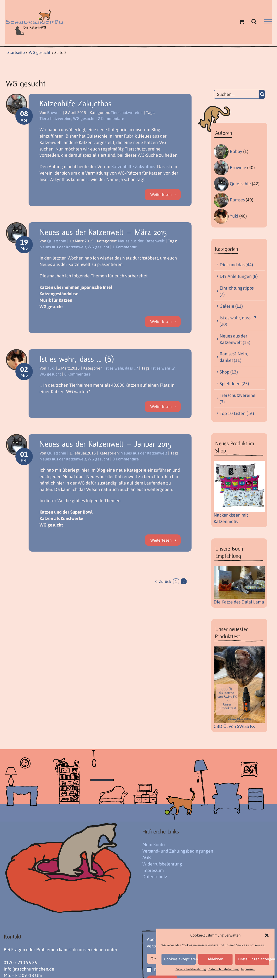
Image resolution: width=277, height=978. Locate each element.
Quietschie (56, 241)
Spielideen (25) (234, 383)
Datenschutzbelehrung (191, 969)
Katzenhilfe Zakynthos (76, 104)
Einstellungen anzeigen (253, 959)
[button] (266, 935)
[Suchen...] (236, 94)
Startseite (16, 52)
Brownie (54, 112)
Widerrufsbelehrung (162, 863)
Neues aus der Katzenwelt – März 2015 (103, 232)
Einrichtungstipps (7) (237, 291)
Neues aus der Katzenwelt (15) (235, 339)
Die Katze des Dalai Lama (239, 601)
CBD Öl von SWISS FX (234, 726)
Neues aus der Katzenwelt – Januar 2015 (105, 444)
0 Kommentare (77, 374)
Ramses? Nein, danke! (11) (234, 357)
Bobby (236, 151)
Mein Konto (153, 844)
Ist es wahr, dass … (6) (77, 359)
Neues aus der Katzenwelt (141, 241)
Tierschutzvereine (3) (237, 398)
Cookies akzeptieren (180, 959)
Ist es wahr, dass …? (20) (238, 321)
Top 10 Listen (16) (237, 413)
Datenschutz (154, 876)
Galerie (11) (231, 306)
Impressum (248, 969)
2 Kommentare (111, 118)
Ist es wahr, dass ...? (121, 368)
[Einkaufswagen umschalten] (241, 21)
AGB (146, 857)
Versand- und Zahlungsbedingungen (177, 851)
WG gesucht (39, 52)
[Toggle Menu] (268, 21)
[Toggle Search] (253, 21)
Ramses (237, 199)
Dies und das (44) (236, 264)
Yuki (51, 368)
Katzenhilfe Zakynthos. (133, 166)
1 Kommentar (125, 247)
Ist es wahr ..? (163, 368)
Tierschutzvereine (127, 112)
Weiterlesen (161, 194)
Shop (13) (229, 372)
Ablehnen (215, 959)
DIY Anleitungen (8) (239, 276)
